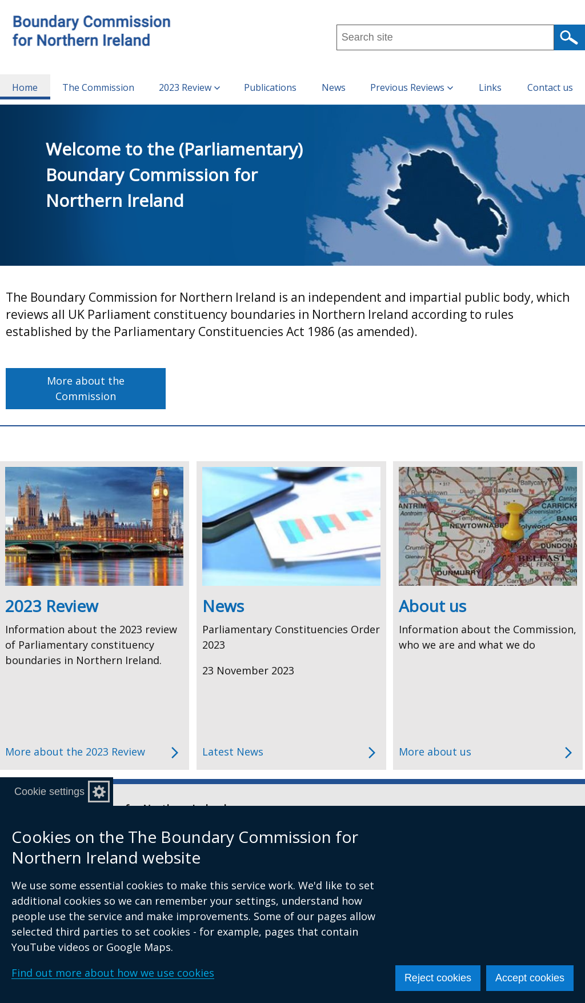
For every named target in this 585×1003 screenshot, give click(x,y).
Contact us (550, 87)
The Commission (98, 87)
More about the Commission (86, 388)
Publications (270, 87)
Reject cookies (437, 978)
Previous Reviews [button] (411, 87)
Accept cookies (529, 978)
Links (490, 87)
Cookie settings (49, 791)
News (334, 87)
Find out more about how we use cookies (112, 973)
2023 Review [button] (189, 87)
